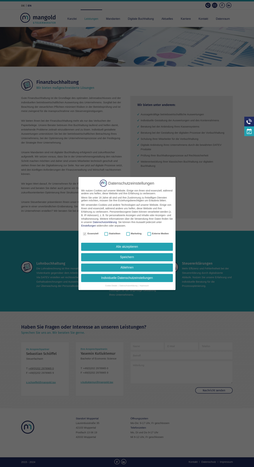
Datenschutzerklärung (105, 222)
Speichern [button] (127, 257)
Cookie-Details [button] (111, 286)
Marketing (134, 233)
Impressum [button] (144, 286)
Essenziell (90, 233)
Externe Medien (158, 233)
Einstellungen (88, 225)
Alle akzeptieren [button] (127, 246)
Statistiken (112, 233)
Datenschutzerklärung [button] (128, 286)
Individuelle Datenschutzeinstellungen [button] (127, 278)
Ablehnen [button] (127, 267)
